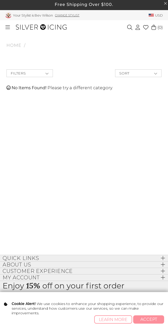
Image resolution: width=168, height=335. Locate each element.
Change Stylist (67, 15)
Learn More (113, 319)
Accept (148, 319)
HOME (13, 45)
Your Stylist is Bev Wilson (33, 15)
